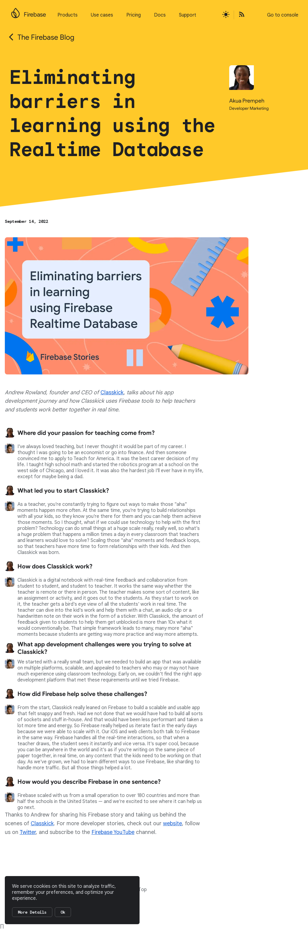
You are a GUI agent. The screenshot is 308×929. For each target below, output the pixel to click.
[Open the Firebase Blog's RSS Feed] (239, 15)
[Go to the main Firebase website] (15, 11)
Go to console (282, 15)
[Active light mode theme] (225, 15)
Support (187, 15)
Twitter (28, 832)
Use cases (102, 15)
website (172, 823)
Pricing (133, 15)
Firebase (35, 14)
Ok (62, 912)
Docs (160, 15)
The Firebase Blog (45, 37)
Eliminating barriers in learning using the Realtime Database (112, 113)
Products (67, 15)
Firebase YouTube (112, 832)
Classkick (112, 392)
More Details (32, 912)
